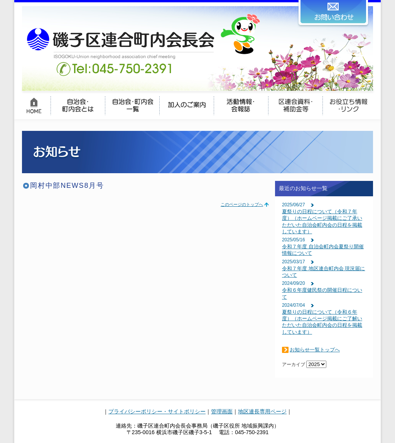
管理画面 (222, 411)
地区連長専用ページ (262, 411)
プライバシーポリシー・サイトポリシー (157, 411)
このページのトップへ (242, 204)
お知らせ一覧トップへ (315, 350)
